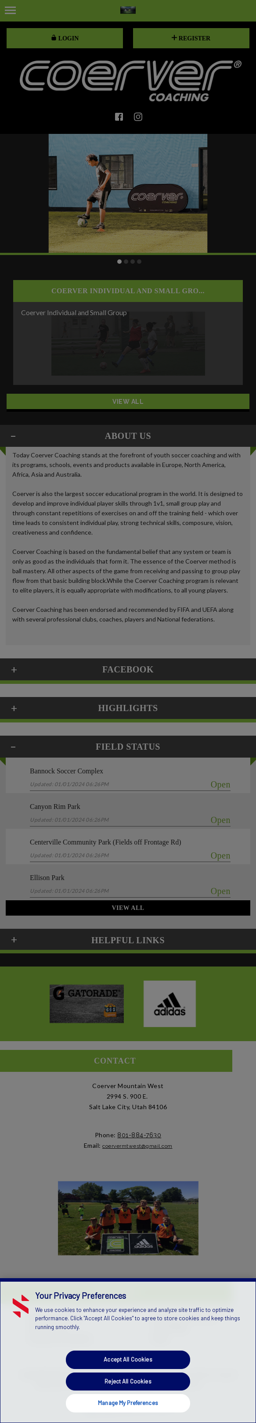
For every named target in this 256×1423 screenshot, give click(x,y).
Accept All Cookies (128, 1359)
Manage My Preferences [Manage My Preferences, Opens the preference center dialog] (128, 1402)
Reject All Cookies (128, 1381)
